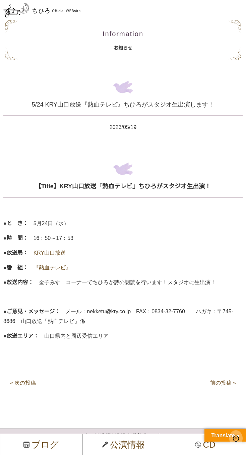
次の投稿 (23, 383)
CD (205, 444)
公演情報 (123, 444)
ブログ (41, 444)
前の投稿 (223, 383)
